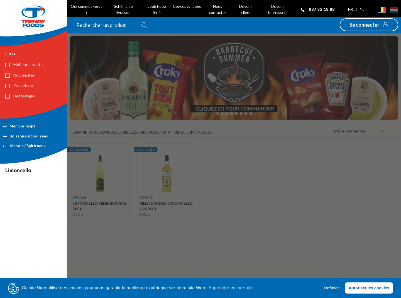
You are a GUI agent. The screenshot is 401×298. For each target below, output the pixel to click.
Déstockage (20, 95)
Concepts (181, 6)
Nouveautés (20, 75)
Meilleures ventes (25, 64)
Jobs (197, 6)
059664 (79, 197)
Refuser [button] (331, 288)
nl (362, 9)
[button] (369, 24)
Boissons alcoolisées (25, 136)
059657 (146, 197)
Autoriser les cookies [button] (369, 288)
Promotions (19, 85)
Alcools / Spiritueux (24, 145)
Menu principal (19, 126)
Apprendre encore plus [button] (230, 287)
